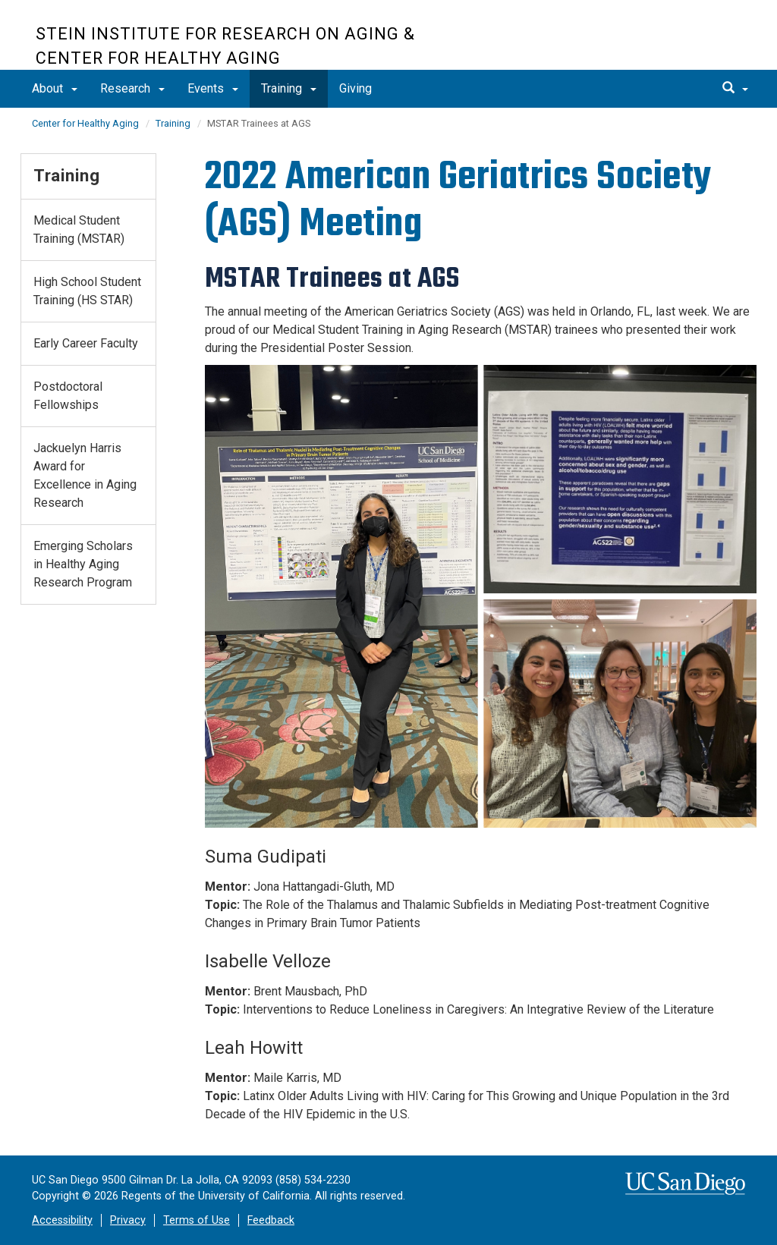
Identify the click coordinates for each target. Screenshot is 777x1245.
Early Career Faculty (85, 343)
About (54, 88)
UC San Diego (654, 43)
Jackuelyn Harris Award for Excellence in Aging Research (85, 475)
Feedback (270, 1220)
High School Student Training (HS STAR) (87, 291)
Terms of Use (196, 1220)
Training (288, 88)
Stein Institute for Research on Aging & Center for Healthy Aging (225, 46)
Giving (355, 88)
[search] (735, 89)
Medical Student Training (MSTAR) (78, 229)
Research (132, 88)
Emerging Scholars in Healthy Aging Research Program (83, 564)
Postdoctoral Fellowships (67, 395)
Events (212, 88)
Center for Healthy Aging (85, 123)
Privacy (128, 1220)
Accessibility (62, 1220)
